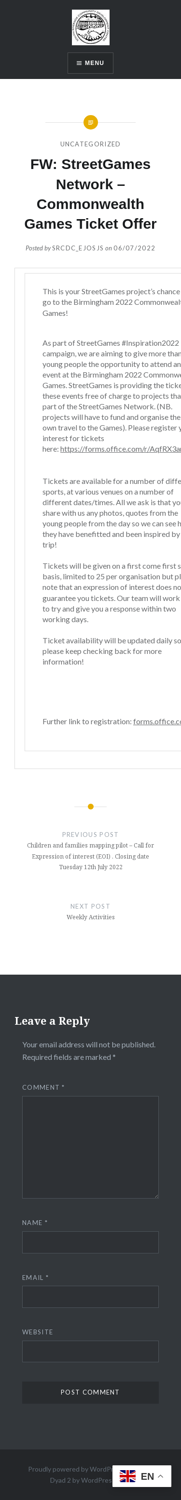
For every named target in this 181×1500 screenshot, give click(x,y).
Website (37, 1332)
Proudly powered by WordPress (76, 1469)
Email (35, 1277)
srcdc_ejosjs (78, 248)
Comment (43, 1087)
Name (35, 1222)
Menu (94, 63)
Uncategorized (90, 144)
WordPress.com (105, 1480)
